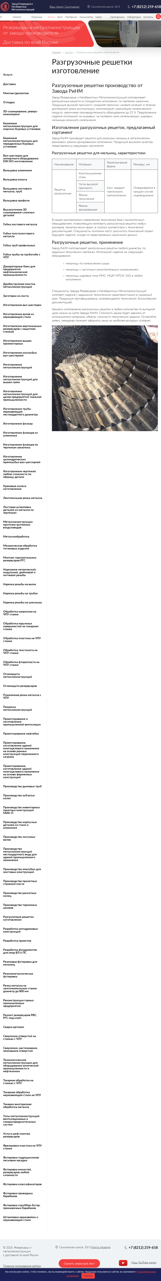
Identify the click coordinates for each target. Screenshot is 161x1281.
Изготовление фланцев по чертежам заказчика (20, 446)
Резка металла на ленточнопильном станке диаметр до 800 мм (20, 988)
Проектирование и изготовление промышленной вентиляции (22, 721)
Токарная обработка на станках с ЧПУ (18, 1081)
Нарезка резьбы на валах (19, 584)
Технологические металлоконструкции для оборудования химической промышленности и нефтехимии (21, 1065)
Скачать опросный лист (79, 1263)
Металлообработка (16, 536)
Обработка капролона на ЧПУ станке (19, 613)
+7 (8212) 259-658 (146, 7)
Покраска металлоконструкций (17, 708)
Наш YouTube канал (143, 1262)
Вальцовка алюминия (17, 170)
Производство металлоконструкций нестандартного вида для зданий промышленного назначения (20, 854)
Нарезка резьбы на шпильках (22, 602)
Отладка (9, 102)
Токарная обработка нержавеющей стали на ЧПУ (22, 1093)
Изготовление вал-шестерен (22, 304)
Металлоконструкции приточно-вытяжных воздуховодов (18, 524)
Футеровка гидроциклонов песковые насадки (21, 1159)
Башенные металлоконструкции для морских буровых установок (22, 126)
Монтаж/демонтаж (16, 93)
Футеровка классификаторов (22, 1184)
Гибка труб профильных (19, 245)
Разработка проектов (17, 940)
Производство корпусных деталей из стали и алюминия (20, 825)
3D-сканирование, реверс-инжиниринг (20, 112)
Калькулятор (86, 17)
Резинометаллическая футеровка (18, 975)
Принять (88, 1276)
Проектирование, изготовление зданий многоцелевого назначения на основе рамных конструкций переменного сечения (21, 749)
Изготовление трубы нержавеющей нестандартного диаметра (20, 411)
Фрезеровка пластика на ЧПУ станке (22, 1147)
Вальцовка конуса (15, 179)
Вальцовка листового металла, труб (17, 190)
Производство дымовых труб (22, 786)
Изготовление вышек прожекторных (17, 342)
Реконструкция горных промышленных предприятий (18, 1003)
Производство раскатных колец (19, 894)
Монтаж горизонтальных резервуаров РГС (19, 559)
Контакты (148, 17)
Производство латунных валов (19, 838)
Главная (56, 52)
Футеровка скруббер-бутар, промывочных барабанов (21, 1206)
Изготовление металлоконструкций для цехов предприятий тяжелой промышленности (22, 395)
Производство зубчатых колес (19, 797)
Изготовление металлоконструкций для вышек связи (20, 379)
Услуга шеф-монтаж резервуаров (16, 1135)
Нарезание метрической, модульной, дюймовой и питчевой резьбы (19, 572)
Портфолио (71, 17)
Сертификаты (117, 17)
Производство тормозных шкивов (20, 906)
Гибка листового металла (20, 224)
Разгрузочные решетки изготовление (18, 918)
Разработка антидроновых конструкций (20, 930)
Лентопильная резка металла (22, 497)
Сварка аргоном (13, 1026)
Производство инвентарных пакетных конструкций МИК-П (21, 810)
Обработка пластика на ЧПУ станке (22, 639)
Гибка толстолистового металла (18, 235)
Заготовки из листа (16, 295)
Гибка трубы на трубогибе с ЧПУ (21, 256)
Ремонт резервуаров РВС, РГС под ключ (20, 1016)
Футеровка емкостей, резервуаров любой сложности (17, 1172)
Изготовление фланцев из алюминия (20, 434)
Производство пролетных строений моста (20, 882)
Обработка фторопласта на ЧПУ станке (21, 663)
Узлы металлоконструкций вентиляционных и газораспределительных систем (21, 1120)
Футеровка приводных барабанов (18, 1194)
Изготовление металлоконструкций (17, 366)
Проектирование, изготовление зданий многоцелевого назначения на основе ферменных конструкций (21, 771)
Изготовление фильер (18, 423)
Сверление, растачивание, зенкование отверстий (20, 1049)
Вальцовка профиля (16, 200)
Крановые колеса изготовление (14, 487)
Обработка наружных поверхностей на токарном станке (21, 626)
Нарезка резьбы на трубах (20, 593)
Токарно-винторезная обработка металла (17, 1105)
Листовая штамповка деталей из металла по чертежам (18, 509)
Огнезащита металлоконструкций (17, 675)
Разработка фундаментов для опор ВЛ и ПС (20, 951)
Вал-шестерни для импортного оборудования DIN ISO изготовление (20, 158)
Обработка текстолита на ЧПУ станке (20, 651)
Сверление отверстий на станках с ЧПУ (19, 1037)
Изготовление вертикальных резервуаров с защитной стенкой (22, 328)
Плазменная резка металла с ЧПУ (22, 696)
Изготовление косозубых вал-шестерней (20, 354)
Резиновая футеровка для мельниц (20, 963)
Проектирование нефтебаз (21, 733)
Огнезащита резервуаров (20, 685)
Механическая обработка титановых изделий (20, 547)
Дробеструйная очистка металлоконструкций (19, 285)
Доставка (9, 84)
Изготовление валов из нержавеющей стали (18, 315)
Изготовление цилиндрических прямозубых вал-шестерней (21, 459)
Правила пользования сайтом (22, 1266)
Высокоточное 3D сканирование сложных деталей (18, 212)
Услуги (69, 52)
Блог (60, 17)
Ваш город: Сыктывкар (64, 6)
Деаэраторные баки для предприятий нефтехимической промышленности (19, 270)
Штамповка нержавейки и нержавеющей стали (20, 1218)
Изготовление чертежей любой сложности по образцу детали (19, 474)
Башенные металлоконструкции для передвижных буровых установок (20, 142)
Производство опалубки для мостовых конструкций (22, 870)
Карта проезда (100, 1247)
